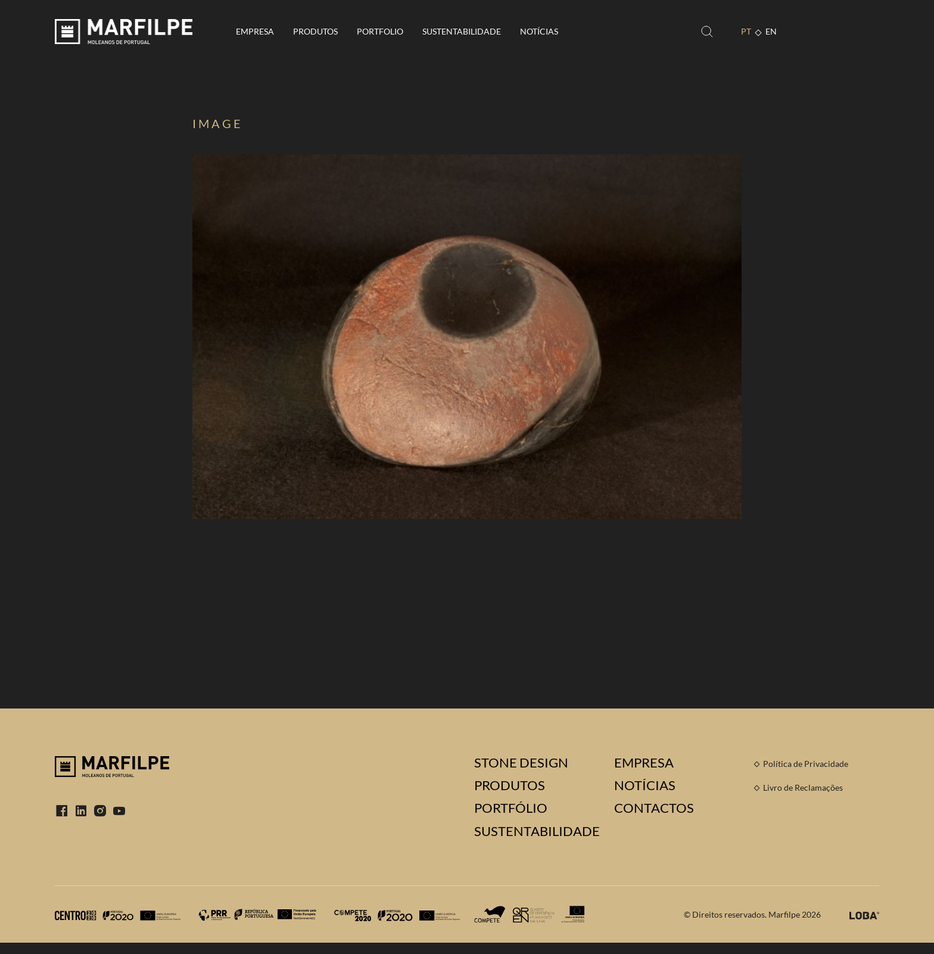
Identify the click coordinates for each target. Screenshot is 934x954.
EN (771, 31)
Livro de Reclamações (803, 787)
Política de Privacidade (805, 764)
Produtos (315, 31)
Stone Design (521, 762)
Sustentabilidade (461, 31)
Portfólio (510, 808)
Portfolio (380, 31)
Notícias (539, 31)
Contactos (654, 808)
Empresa (255, 31)
